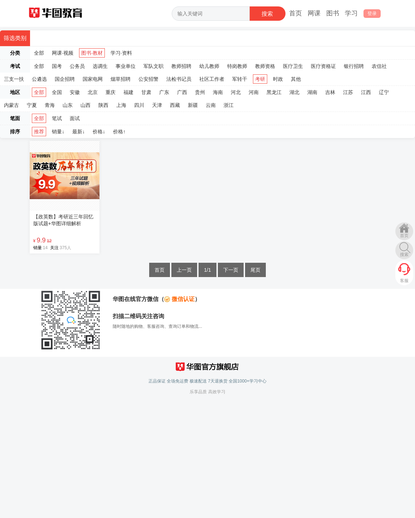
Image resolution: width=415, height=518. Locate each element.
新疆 (193, 105)
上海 (121, 105)
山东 (68, 105)
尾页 (255, 270)
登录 (372, 13)
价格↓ (99, 131)
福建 (128, 92)
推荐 (39, 131)
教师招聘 (181, 66)
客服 (404, 280)
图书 (332, 13)
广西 (182, 92)
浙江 (229, 105)
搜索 (404, 254)
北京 (93, 92)
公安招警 (148, 79)
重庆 (111, 92)
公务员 (77, 66)
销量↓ (58, 131)
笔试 (57, 118)
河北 (236, 92)
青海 (50, 105)
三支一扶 (14, 79)
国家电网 (93, 79)
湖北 (294, 92)
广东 (164, 92)
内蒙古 (11, 105)
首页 (295, 13)
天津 (157, 105)
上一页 (184, 270)
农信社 (379, 66)
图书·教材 (92, 53)
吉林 (330, 92)
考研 (260, 79)
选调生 (100, 66)
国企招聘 (65, 79)
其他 (296, 79)
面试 (75, 118)
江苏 (348, 92)
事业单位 (126, 66)
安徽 (75, 92)
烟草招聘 (121, 79)
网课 (314, 13)
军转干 (239, 79)
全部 (39, 53)
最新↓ (78, 131)
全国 (57, 92)
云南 (211, 105)
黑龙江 (274, 92)
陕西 (103, 105)
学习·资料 (121, 53)
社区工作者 (211, 79)
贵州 (200, 92)
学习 (351, 13)
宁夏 (32, 105)
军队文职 (153, 66)
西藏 (175, 105)
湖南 (312, 92)
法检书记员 (178, 79)
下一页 (230, 270)
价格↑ (119, 131)
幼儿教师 (209, 66)
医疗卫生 (293, 66)
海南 (218, 92)
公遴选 (39, 79)
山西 (85, 105)
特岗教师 (237, 66)
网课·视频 (62, 53)
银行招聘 (354, 66)
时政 (278, 79)
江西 (366, 92)
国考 (57, 66)
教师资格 (265, 66)
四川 (139, 105)
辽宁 (384, 92)
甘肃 (146, 92)
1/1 (207, 270)
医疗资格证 (323, 66)
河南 (254, 92)
